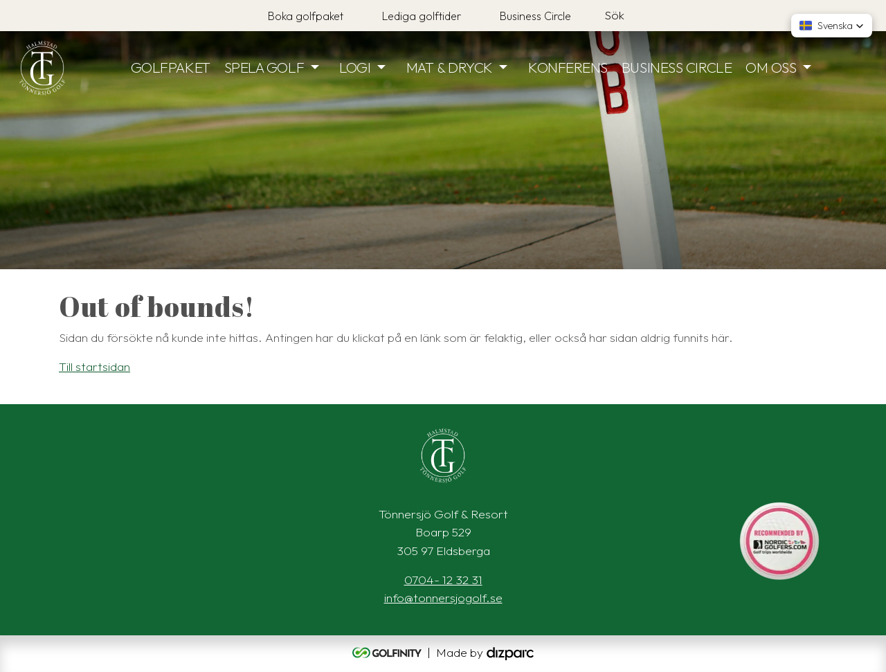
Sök (614, 15)
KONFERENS (568, 67)
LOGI (354, 67)
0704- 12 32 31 (443, 580)
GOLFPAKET (170, 67)
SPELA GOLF (264, 67)
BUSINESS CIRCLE (677, 67)
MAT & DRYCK (449, 67)
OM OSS (770, 67)
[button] (831, 25)
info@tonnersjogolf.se (443, 598)
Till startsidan (94, 366)
